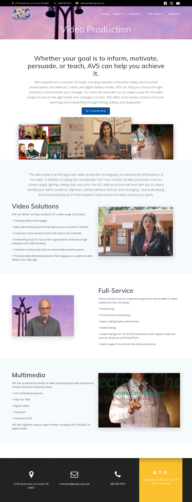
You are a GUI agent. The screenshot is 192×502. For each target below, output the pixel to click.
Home (105, 13)
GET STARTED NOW (96, 111)
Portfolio (154, 13)
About (118, 13)
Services (134, 13)
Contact (174, 13)
